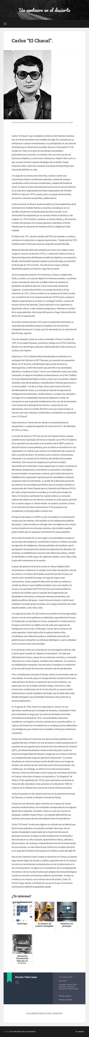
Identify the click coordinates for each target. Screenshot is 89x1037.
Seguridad (63, 981)
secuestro (71, 987)
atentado (62, 985)
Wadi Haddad (73, 989)
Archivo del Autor (17, 982)
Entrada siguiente (65, 1000)
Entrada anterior (65, 996)
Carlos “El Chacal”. (32, 40)
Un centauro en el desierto (44, 10)
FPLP (75, 985)
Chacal (69, 985)
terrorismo (63, 989)
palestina (62, 987)
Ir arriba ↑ (80, 1031)
